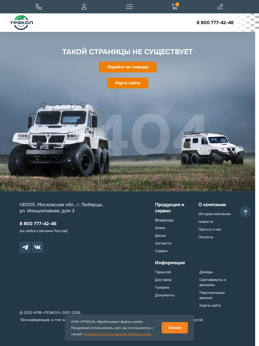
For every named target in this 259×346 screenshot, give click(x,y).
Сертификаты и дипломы (212, 282)
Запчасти (163, 243)
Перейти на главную (127, 67)
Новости (205, 221)
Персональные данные (212, 295)
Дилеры (206, 272)
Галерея (162, 287)
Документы (165, 295)
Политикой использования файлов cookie (117, 334)
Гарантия (163, 272)
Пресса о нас (210, 229)
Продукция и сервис (169, 208)
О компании (212, 204)
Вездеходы (164, 220)
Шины (160, 227)
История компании (214, 214)
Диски (160, 235)
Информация (170, 263)
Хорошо (174, 327)
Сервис (161, 251)
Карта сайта (127, 83)
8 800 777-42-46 (215, 22)
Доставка (163, 279)
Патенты (205, 237)
